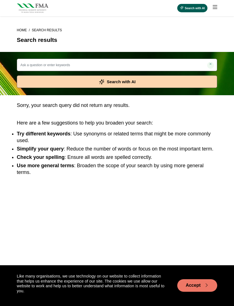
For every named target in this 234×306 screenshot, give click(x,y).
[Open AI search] (192, 8)
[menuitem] (212, 8)
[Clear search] (210, 65)
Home (22, 30)
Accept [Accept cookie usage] (197, 285)
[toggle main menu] (215, 7)
